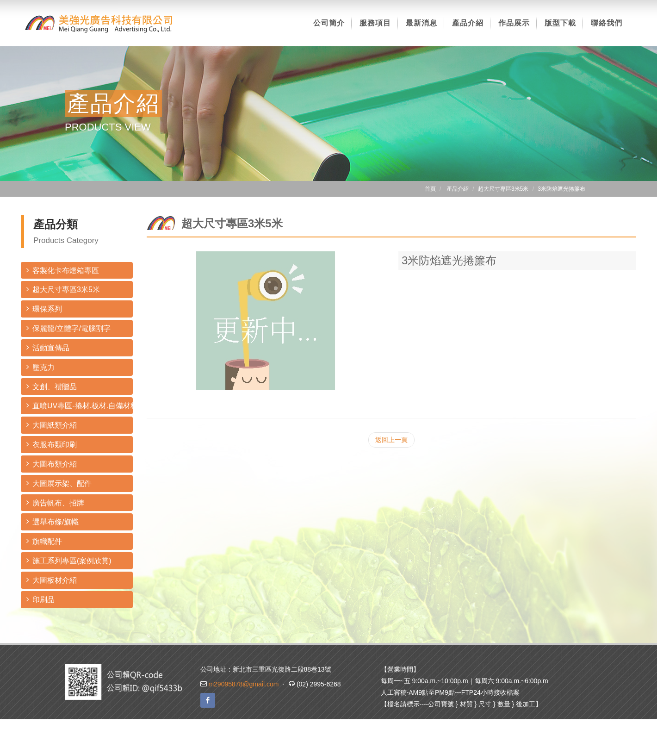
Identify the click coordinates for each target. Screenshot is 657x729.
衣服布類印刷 (51, 444)
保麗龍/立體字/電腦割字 (68, 328)
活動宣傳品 (47, 347)
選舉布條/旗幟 (52, 521)
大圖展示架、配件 (59, 483)
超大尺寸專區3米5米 (63, 289)
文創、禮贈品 (51, 386)
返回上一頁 (391, 439)
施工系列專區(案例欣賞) (69, 560)
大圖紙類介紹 (51, 424)
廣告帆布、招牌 (55, 502)
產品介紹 (457, 189)
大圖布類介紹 (51, 463)
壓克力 (40, 366)
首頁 (430, 189)
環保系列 (44, 308)
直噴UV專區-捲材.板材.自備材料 (79, 405)
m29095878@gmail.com (243, 684)
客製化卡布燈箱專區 (62, 270)
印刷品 (40, 599)
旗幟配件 (44, 541)
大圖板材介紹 (51, 579)
